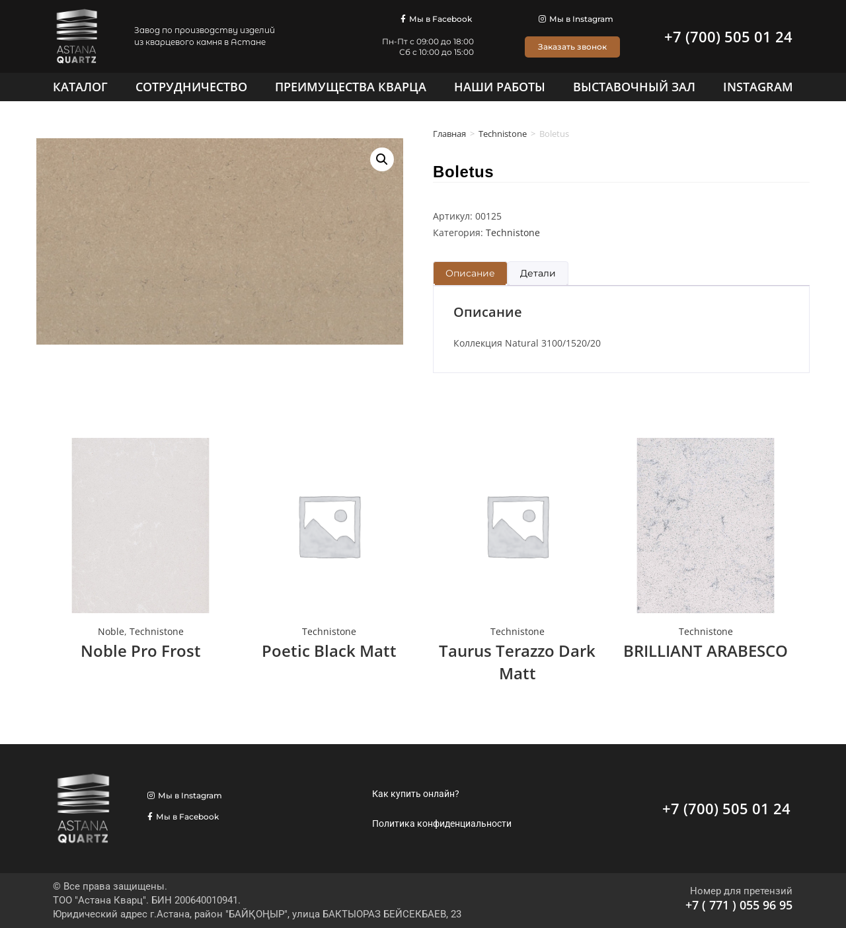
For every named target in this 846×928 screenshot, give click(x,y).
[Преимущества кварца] (350, 87)
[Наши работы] (499, 87)
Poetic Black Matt (329, 650)
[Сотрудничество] (191, 87)
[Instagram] (758, 87)
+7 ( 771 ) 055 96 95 (738, 905)
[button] (382, 159)
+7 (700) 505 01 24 (728, 36)
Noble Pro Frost (141, 650)
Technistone (503, 134)
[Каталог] (80, 87)
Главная (449, 134)
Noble (111, 631)
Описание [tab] (470, 273)
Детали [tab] (538, 273)
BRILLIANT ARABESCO (705, 650)
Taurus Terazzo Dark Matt (517, 662)
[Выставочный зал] (634, 87)
